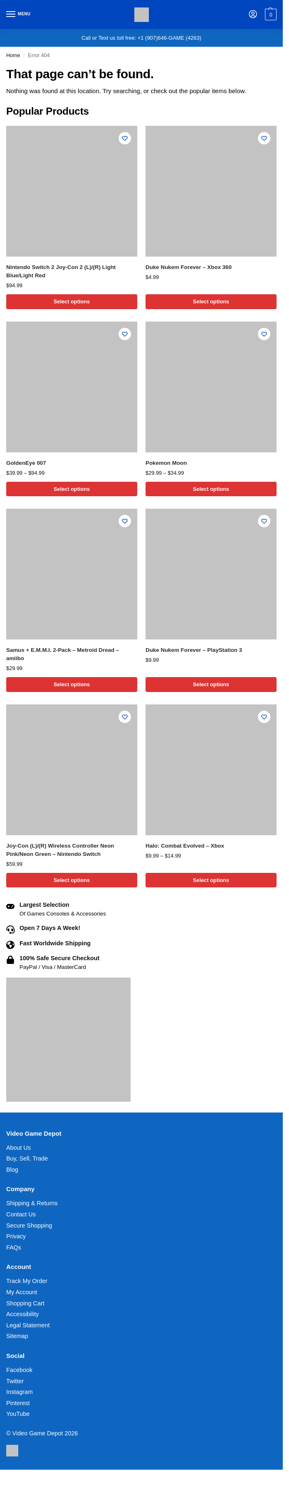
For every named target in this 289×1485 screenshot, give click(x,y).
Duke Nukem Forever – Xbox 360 (189, 267)
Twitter (15, 1381)
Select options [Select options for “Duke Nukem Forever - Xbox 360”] (211, 301)
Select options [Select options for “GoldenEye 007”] (71, 489)
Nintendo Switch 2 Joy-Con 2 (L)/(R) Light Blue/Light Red (61, 271)
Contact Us (21, 1214)
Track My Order (26, 1281)
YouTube (18, 1414)
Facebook (19, 1370)
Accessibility (22, 1314)
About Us (18, 1147)
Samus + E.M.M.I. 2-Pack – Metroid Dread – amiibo (62, 654)
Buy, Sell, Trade (27, 1158)
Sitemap (17, 1336)
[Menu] (18, 14)
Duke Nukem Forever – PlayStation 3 (194, 650)
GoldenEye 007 (26, 463)
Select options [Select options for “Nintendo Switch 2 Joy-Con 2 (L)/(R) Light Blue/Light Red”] (71, 301)
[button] (270, 14)
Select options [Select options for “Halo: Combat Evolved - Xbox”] (211, 880)
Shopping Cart (25, 1303)
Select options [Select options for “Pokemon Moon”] (211, 489)
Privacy (16, 1236)
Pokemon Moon (166, 463)
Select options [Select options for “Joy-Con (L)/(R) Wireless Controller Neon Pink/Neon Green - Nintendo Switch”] (71, 880)
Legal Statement (28, 1325)
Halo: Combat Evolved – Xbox (185, 846)
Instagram (19, 1392)
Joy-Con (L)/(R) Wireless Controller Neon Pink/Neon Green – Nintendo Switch (60, 850)
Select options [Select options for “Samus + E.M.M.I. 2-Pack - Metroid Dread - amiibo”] (71, 684)
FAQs (13, 1247)
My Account (21, 1292)
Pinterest (18, 1403)
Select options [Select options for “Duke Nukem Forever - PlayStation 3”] (211, 684)
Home (13, 55)
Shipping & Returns (32, 1203)
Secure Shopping (29, 1225)
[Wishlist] (125, 138)
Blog (12, 1169)
